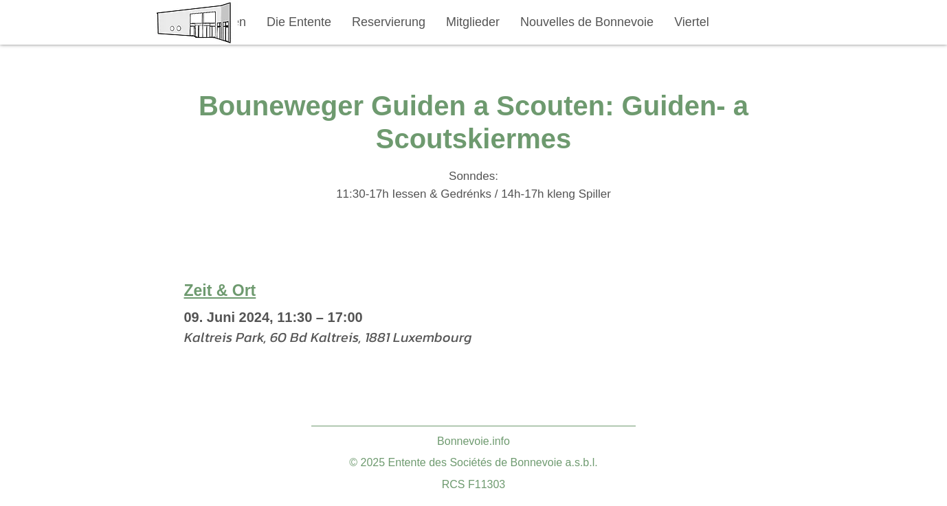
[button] (299, 22)
